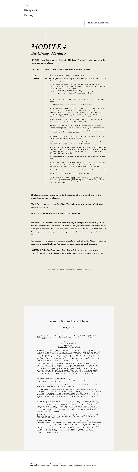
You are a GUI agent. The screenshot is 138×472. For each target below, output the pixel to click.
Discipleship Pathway (31, 13)
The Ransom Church (89, 465)
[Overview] (69, 447)
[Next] (111, 378)
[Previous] (27, 378)
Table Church (60, 465)
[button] (109, 5)
